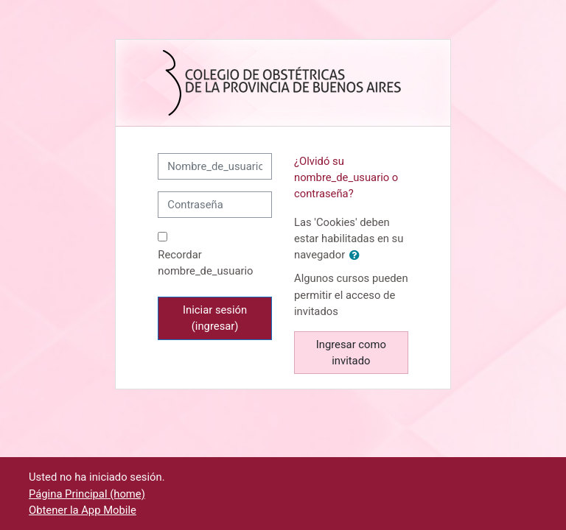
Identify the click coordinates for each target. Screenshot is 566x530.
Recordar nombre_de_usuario (205, 263)
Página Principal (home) (87, 494)
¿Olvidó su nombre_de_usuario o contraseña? (346, 177)
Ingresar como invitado (351, 352)
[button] (357, 255)
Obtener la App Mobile (82, 510)
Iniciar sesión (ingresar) (215, 318)
